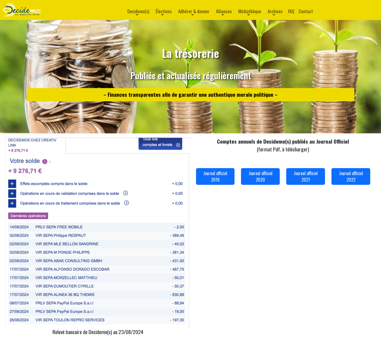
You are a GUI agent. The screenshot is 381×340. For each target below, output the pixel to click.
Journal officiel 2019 (215, 176)
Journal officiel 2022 (351, 176)
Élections (164, 11)
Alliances (224, 11)
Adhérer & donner (193, 11)
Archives (275, 11)
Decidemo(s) (138, 11)
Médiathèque (249, 11)
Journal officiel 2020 (260, 176)
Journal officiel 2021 (306, 176)
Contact (306, 11)
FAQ (291, 11)
